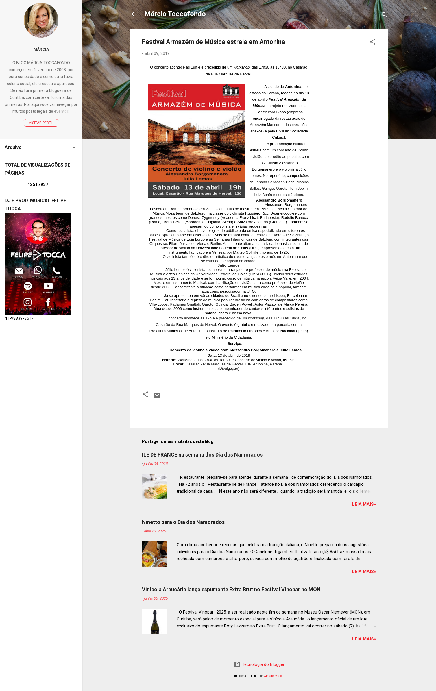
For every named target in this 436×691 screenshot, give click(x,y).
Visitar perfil (41, 123)
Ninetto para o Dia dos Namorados (183, 522)
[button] (372, 42)
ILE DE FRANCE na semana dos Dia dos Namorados (202, 455)
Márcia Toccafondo (175, 14)
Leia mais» (364, 504)
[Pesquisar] (384, 16)
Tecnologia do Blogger (259, 664)
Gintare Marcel (274, 676)
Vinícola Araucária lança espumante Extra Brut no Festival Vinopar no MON (231, 589)
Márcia (41, 49)
